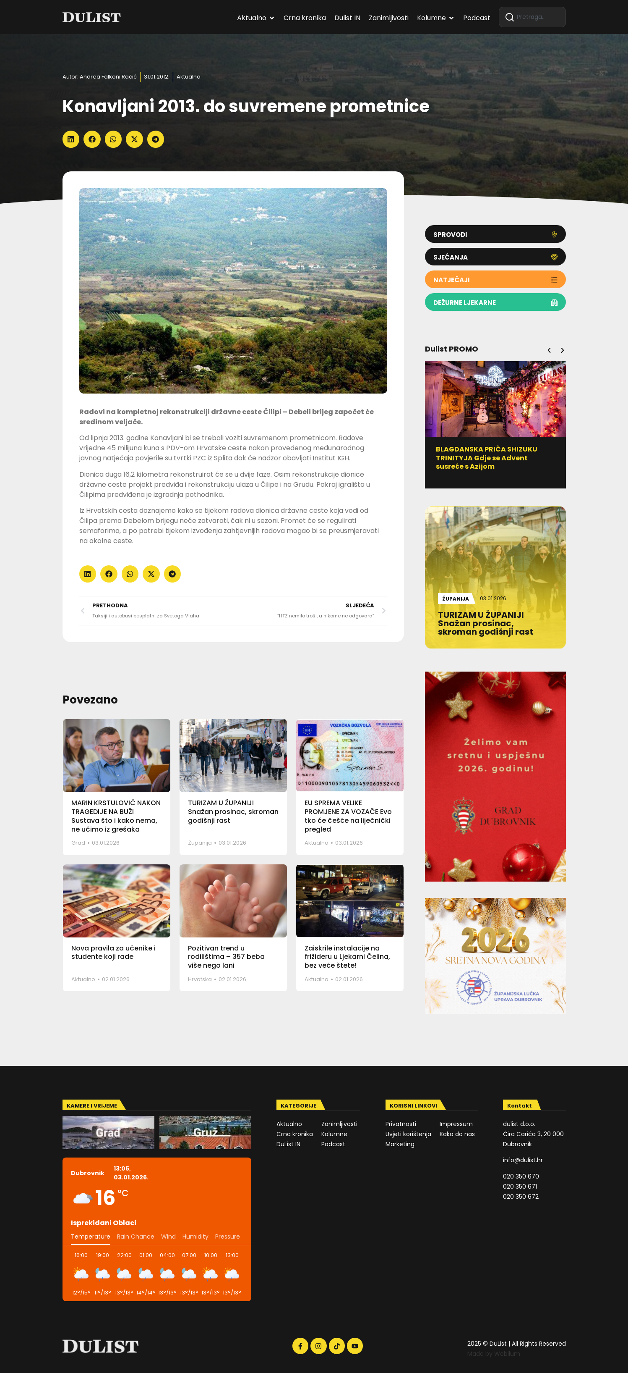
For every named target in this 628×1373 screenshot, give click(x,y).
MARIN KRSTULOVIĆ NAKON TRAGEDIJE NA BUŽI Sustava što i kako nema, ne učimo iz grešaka (116, 816)
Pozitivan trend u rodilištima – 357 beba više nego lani (226, 957)
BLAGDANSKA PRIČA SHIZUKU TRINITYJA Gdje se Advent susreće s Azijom (490, 458)
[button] (71, 139)
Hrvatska (200, 979)
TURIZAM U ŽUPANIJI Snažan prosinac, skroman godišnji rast (233, 811)
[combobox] (532, 17)
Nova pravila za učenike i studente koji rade (113, 952)
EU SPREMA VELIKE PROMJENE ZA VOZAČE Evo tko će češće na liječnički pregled (348, 816)
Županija (200, 843)
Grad (78, 843)
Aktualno (189, 77)
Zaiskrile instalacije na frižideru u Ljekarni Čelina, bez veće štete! (347, 957)
